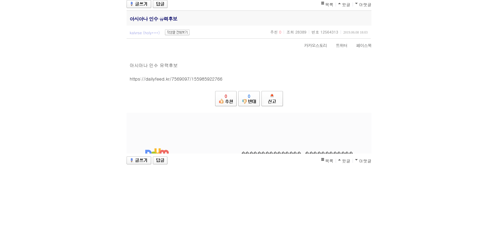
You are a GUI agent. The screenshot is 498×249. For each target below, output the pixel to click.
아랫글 (365, 4)
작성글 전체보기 (177, 32)
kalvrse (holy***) (145, 32)
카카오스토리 (312, 45)
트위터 (338, 45)
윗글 (346, 4)
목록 (329, 4)
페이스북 (360, 45)
